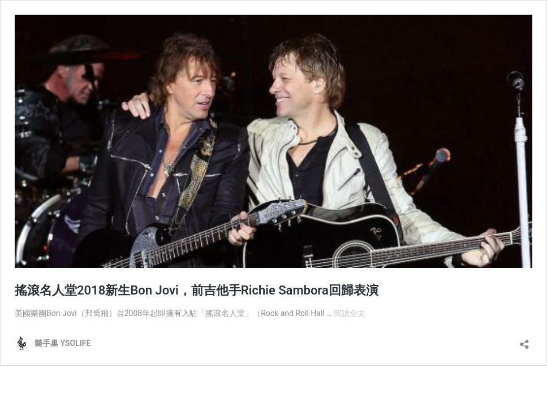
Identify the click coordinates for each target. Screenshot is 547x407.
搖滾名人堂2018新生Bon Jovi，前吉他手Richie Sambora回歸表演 (196, 290)
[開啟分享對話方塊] (524, 340)
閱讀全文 (349, 313)
